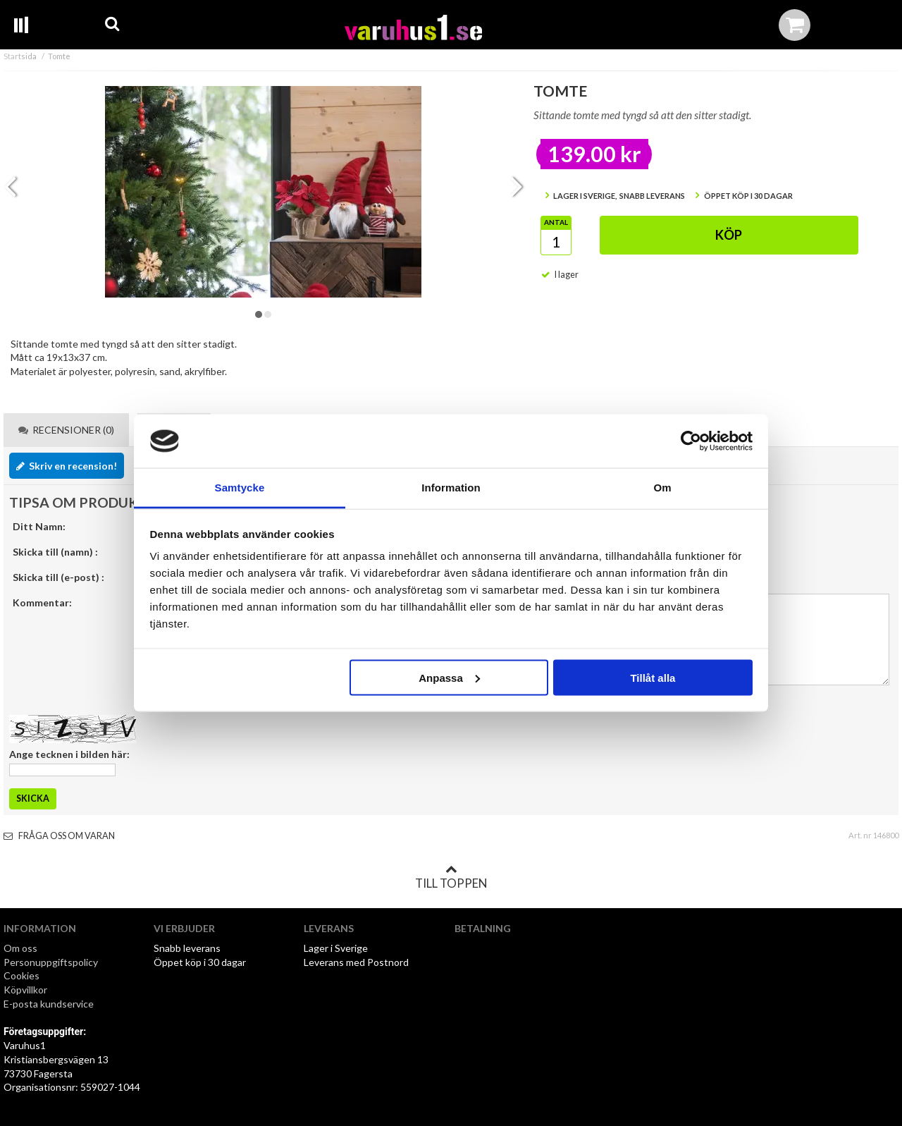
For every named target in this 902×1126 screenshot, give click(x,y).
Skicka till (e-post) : (58, 577)
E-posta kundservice (50, 1004)
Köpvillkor (25, 990)
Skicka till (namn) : (55, 552)
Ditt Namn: (39, 526)
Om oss (20, 948)
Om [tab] (662, 488)
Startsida (20, 56)
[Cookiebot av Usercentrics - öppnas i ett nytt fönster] (691, 441)
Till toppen (451, 877)
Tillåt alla (652, 677)
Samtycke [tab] (240, 488)
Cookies (21, 975)
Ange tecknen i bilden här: (69, 754)
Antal (556, 222)
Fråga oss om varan (59, 836)
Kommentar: (42, 602)
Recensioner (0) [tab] (66, 430)
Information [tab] (451, 488)
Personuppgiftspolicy (51, 962)
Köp (728, 235)
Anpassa (449, 677)
